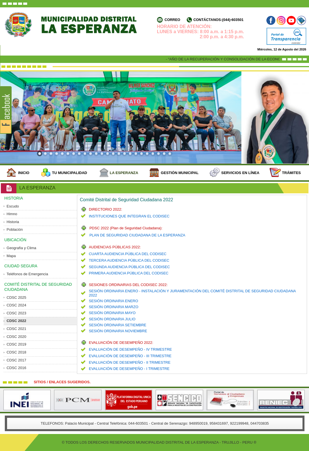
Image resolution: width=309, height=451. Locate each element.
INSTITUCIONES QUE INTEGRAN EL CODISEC (129, 216)
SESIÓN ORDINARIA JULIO (112, 319)
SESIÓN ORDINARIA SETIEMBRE (117, 325)
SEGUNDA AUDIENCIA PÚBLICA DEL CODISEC (129, 267)
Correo (172, 20)
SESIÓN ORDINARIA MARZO (113, 307)
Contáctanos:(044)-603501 (218, 20)
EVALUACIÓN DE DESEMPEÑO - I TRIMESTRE (129, 369)
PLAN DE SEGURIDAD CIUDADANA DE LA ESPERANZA (137, 235)
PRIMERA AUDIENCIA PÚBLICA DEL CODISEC (128, 273)
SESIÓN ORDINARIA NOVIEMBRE (118, 331)
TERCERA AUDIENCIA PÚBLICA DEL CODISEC (129, 260)
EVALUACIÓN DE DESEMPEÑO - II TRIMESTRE (129, 362)
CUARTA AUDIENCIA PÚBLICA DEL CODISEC (127, 254)
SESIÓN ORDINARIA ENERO (113, 301)
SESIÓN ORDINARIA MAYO (112, 313)
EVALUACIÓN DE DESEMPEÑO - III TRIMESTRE (130, 356)
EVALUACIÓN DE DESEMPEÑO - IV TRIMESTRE (130, 349)
